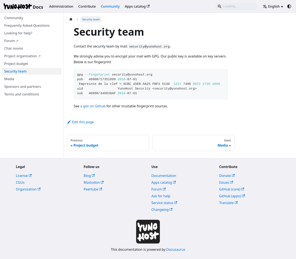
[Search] (236, 6)
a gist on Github (93, 106)
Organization (28, 189)
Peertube (93, 189)
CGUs (20, 182)
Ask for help (160, 196)
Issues (226, 182)
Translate (228, 202)
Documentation (163, 175)
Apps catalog (137, 6)
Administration (61, 6)
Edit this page (80, 122)
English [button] (271, 6)
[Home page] (71, 19)
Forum (158, 189)
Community (110, 6)
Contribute (87, 6)
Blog (89, 175)
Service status (164, 202)
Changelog (162, 209)
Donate (227, 175)
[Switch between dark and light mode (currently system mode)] (289, 6)
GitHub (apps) (232, 196)
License (24, 175)
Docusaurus (175, 249)
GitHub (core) (231, 189)
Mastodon (94, 182)
